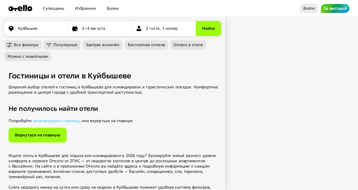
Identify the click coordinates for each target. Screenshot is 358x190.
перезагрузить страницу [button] (56, 120)
